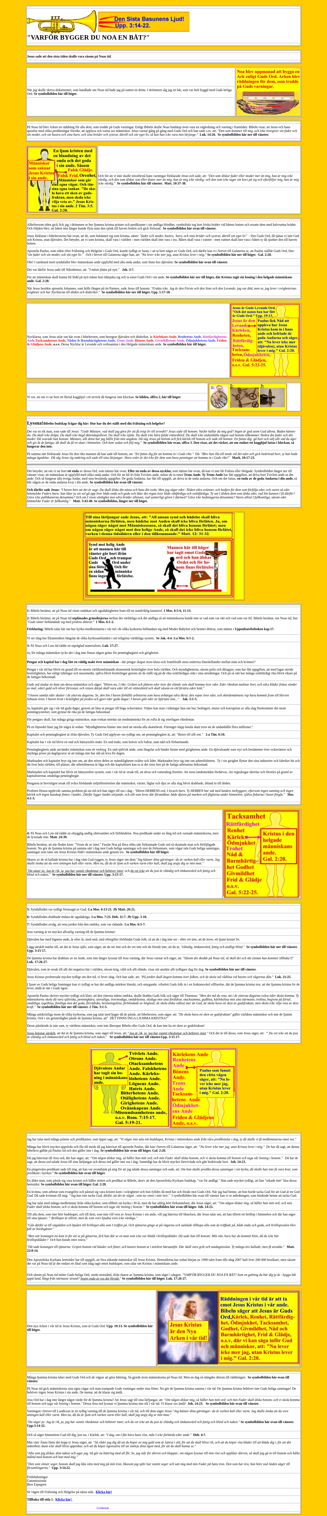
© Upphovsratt (102, 1508)
